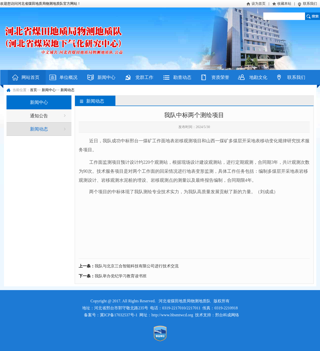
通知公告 (39, 115)
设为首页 (259, 3)
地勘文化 (258, 77)
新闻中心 (106, 77)
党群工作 (144, 77)
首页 (33, 90)
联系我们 (310, 3)
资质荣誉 (220, 77)
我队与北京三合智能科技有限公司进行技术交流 (137, 266)
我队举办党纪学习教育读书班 (121, 276)
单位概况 (68, 77)
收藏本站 (284, 3)
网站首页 (30, 77)
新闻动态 (67, 90)
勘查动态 (182, 77)
